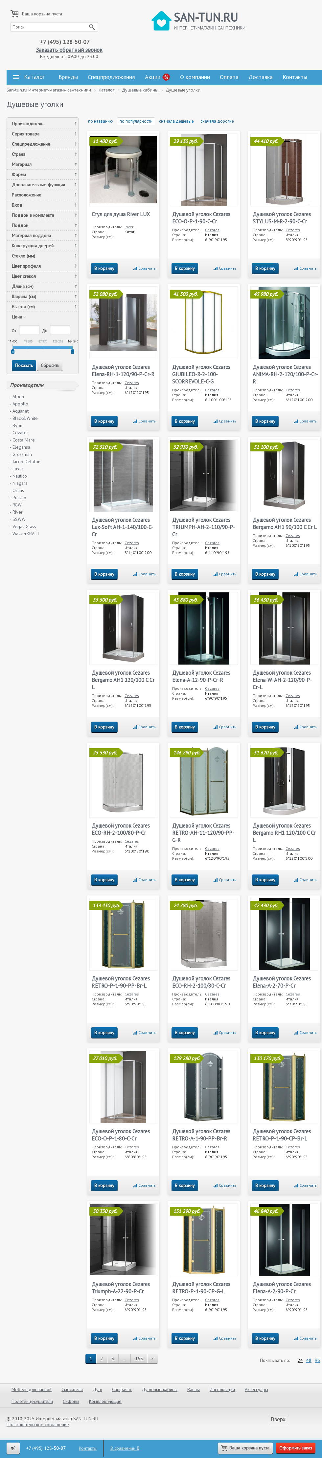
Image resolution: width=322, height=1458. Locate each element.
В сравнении (124, 1448)
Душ (97, 1389)
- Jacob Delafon (25, 461)
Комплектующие (105, 1401)
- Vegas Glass (23, 526)
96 (317, 1360)
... (124, 1359)
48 (308, 1360)
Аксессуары (256, 1389)
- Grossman (21, 454)
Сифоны (71, 1401)
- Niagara (19, 483)
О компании (195, 77)
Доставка (260, 77)
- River (16, 512)
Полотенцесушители (32, 1401)
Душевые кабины (159, 1389)
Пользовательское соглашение (38, 1424)
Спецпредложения (111, 77)
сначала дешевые (176, 121)
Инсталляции (222, 1389)
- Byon (16, 425)
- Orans (17, 490)
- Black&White (24, 418)
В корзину (104, 268)
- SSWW (18, 519)
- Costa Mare (22, 440)
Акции (152, 77)
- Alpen (17, 397)
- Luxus (17, 469)
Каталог (29, 76)
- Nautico (18, 476)
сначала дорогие (217, 121)
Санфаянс (122, 1389)
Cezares (212, 229)
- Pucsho (18, 498)
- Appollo (19, 404)
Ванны (193, 1389)
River (129, 226)
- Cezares (19, 433)
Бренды (68, 77)
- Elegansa (20, 447)
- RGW (16, 505)
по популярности (136, 121)
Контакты (295, 77)
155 (139, 1359)
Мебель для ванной (32, 1389)
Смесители (72, 1389)
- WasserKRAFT (25, 534)
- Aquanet (19, 411)
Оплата (229, 77)
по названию (100, 121)
